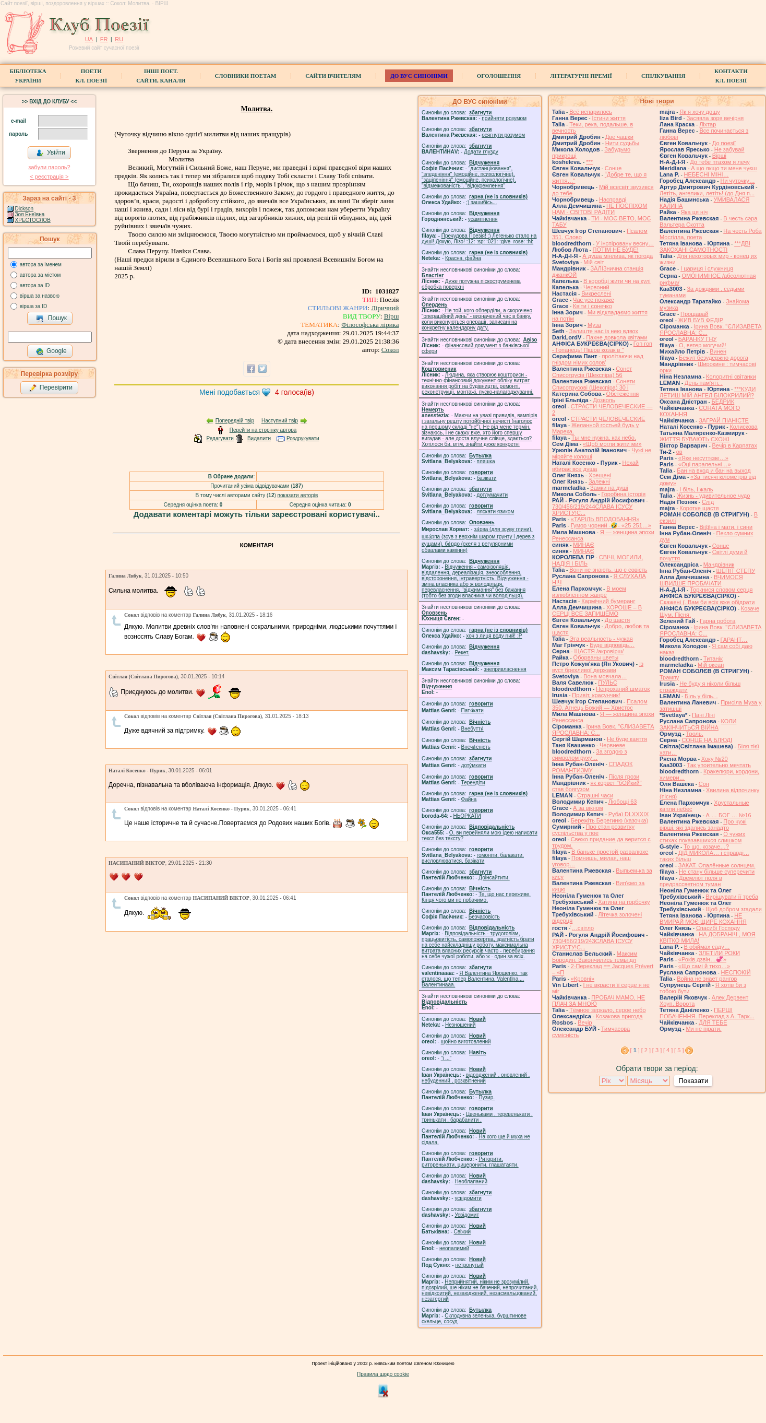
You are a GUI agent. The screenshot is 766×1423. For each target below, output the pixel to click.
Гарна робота (717, 621)
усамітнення (483, 219)
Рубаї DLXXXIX (628, 814)
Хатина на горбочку (624, 902)
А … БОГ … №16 (728, 815)
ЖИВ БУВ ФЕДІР (700, 320)
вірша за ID (33, 306)
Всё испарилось (590, 112)
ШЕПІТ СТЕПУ (736, 571)
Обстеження (622, 394)
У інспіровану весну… (625, 243)
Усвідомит (466, 1215)
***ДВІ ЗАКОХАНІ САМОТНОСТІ (705, 246)
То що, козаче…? (706, 846)
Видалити (259, 438)
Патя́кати (472, 710)
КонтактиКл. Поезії (730, 76)
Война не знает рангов (707, 978)
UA (89, 39)
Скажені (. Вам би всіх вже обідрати (707, 602)
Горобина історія (623, 494)
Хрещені (600, 475)
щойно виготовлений (466, 1041)
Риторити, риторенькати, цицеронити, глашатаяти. (470, 1162)
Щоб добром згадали (733, 909)
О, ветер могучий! (702, 345)
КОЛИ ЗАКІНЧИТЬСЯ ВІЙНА (698, 724)
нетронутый (469, 1265)
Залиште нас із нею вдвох (603, 331)
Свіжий (462, 1231)
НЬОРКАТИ (467, 816)
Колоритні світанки (731, 376)
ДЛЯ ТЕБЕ (713, 1022)
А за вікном (588, 808)
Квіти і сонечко (592, 306)
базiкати (487, 478)
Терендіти (473, 782)
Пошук (51, 318)
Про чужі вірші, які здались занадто (703, 824)
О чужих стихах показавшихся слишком (702, 837)
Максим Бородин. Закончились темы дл (594, 956)
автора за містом (40, 275)
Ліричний (385, 308)
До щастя (617, 620)
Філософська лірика (370, 324)
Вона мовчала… (605, 676)
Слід (708, 502)
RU (119, 39)
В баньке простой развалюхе (609, 852)
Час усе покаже (593, 300)
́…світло (583, 928)
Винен (718, 351)
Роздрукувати (302, 438)
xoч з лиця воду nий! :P (494, 636)
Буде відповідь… (612, 645)
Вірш (391, 316)
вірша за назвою (39, 296)
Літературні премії (581, 76)
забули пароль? (49, 167)
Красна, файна (463, 258)
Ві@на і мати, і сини (725, 527)
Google (51, 351)
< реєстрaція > (49, 176)
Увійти (50, 153)
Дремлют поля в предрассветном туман (691, 881)
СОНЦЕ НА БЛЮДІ (706, 740)
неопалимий (454, 1248)
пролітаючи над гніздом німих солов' (597, 359)
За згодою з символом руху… (589, 754)
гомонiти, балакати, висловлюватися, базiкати (473, 858)
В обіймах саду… (707, 947)
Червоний (596, 287)
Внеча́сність (475, 747)
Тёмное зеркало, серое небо (607, 1010)
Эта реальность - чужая (601, 639)
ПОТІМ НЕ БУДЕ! (616, 249)
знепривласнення (505, 669)
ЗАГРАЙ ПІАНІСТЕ (724, 420)
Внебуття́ (472, 729)
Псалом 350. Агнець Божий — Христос (600, 704)
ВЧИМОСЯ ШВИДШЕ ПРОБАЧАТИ (701, 580)
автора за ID (35, 285)
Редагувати (219, 438)
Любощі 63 (622, 801)
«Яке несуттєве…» (703, 458)
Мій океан (711, 665)
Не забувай (729, 149)
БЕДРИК (723, 401)
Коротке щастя (699, 508)
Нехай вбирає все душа (595, 466)
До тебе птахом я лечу (720, 162)
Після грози (624, 776)
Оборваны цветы (596, 657)
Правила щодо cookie (383, 1374)
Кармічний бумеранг (608, 601)
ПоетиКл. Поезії (91, 76)
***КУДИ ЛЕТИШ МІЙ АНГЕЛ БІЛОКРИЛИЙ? (708, 392)
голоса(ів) (294, 392)
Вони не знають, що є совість (608, 570)
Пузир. (486, 1097)
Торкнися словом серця (721, 589)
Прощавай (694, 314)
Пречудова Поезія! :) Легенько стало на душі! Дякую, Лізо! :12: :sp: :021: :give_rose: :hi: (479, 238)
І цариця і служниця (706, 268)
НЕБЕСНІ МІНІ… (706, 174)
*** (589, 162)
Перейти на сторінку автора (263, 430)
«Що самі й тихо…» (704, 966)
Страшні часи (595, 795)
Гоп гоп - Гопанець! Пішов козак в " (602, 346)
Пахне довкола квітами (616, 337)
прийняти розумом (504, 118)
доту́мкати (473, 765)
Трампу (669, 677)
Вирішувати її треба (731, 896)
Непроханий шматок (623, 689)
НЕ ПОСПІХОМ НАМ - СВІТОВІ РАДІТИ (599, 209)
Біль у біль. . (701, 696)
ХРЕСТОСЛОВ (33, 220)
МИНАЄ (583, 545)
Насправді (612, 199)
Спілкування (663, 76)
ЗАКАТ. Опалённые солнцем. (717, 865)
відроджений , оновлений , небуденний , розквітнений (476, 1078)
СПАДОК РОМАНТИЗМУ (592, 767)
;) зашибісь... (481, 202)
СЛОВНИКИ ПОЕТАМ (246, 76)
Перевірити (51, 388)
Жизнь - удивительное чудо (713, 495)
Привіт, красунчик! (596, 695)
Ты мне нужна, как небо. (603, 437)
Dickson (24, 208)
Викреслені (596, 293)
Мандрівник (718, 564)
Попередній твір (235, 421)
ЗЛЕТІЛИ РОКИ (719, 953)
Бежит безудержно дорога (713, 358)
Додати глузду (481, 152)
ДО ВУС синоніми (418, 76)
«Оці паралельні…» (704, 464)
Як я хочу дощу (699, 112)
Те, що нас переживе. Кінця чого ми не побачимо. (476, 897)
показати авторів (298, 495)
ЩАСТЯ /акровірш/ (599, 651)
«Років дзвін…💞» (702, 959)
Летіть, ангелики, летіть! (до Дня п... (707, 193)
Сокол (390, 350)
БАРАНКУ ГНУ (697, 339)
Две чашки (619, 137)
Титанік (713, 658)
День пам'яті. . (704, 383)
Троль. (694, 734)
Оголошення (499, 76)
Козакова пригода (619, 1016)
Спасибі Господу (718, 928)
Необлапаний (470, 1181)
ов (679, 452)
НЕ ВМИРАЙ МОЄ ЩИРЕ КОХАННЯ (703, 918)
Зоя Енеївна (30, 214)
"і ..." (446, 1058)
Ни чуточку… (737, 181)
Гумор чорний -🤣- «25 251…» (611, 525)
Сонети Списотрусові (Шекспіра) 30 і (593, 384)
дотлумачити (492, 495)
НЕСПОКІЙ (736, 972)
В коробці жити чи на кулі (617, 281)
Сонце (613, 168)
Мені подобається (229, 392)
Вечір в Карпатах (734, 445)
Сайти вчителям (333, 76)
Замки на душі (609, 488)
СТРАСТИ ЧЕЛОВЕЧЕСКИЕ (608, 419)
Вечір (585, 1022)
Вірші (719, 155)
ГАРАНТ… (733, 640)
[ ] (635, 1050)
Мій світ (593, 262)
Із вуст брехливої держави (597, 667)
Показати (693, 1081)
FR (104, 39)
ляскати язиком (495, 511)
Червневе (612, 745)
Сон (704, 784)
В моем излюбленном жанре (589, 591)
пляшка (486, 461)
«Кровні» (582, 978)
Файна (469, 799)
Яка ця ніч (694, 212)
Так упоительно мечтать (719, 765)
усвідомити (467, 1198)
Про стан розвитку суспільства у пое (593, 830)
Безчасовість (484, 917)
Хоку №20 (714, 759)
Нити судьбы (622, 143)
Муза (594, 325)
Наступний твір (279, 421)
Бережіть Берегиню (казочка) (609, 820)
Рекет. (461, 652)
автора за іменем (41, 264)
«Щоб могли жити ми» (612, 444)
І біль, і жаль (696, 489)
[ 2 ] (646, 1050)
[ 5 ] (679, 1050)
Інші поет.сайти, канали (160, 76)
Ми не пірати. (703, 1029)
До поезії (724, 143)
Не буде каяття (627, 739)
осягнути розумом (503, 135)
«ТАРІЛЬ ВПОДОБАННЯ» (605, 519)
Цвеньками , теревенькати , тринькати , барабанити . (477, 1117)
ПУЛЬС (607, 682)
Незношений (460, 1025)
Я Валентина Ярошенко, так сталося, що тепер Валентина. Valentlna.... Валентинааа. (475, 978)
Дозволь (604, 400)
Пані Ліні (703, 715)
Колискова (743, 427)
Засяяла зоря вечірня (715, 118)
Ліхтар (707, 124)
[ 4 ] (668, 1050)
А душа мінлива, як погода (617, 256)
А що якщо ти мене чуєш (724, 168)
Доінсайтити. (493, 877)
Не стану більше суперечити (717, 871)
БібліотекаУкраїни (27, 76)
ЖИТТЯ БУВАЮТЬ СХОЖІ (694, 439)
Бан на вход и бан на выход (713, 470)
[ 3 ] (657, 1050)
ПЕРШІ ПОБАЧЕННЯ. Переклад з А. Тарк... (707, 1013)
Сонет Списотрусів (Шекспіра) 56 (592, 372)
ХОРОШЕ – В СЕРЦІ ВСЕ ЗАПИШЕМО (597, 610)
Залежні (599, 481)
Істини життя (609, 118)
